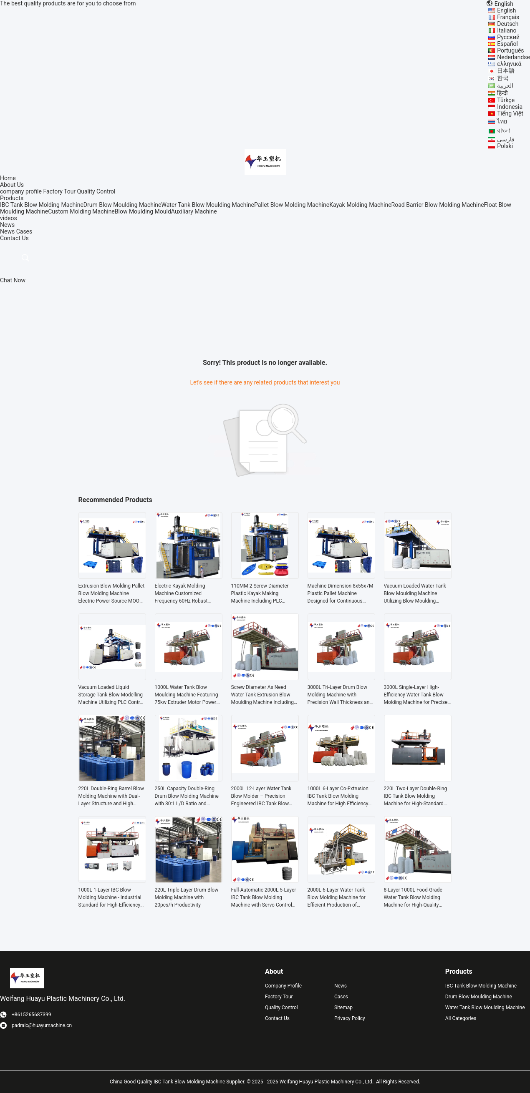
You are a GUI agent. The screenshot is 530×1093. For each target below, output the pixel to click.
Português (510, 50)
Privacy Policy (349, 1018)
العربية (505, 85)
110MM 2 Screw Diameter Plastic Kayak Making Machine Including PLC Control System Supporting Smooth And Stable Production (261, 594)
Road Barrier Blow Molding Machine (437, 204)
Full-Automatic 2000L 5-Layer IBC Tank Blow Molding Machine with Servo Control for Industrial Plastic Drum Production (263, 898)
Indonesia (509, 106)
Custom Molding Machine (81, 211)
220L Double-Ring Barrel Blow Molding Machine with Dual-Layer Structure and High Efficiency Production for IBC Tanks (111, 796)
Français (508, 17)
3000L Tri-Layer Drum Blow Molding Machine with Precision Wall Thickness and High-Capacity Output (340, 695)
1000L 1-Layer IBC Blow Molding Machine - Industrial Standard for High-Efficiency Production (109, 898)
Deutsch (507, 23)
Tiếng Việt (510, 113)
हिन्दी (502, 93)
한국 (503, 78)
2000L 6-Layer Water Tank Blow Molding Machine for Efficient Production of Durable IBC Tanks (337, 898)
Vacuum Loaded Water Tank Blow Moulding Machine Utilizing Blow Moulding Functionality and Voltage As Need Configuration (415, 594)
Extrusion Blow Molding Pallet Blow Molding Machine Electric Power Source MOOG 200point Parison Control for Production (111, 594)
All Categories (460, 1018)
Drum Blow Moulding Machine (122, 204)
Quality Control (96, 191)
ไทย (502, 121)
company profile (21, 191)
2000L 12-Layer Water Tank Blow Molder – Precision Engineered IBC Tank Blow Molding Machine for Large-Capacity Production (261, 796)
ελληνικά (509, 63)
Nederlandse (513, 57)
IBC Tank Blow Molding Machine (41, 204)
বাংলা (503, 130)
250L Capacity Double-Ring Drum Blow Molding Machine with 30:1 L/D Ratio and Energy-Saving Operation (187, 796)
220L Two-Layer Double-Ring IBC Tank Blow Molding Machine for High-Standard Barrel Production (415, 796)
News (7, 231)
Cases (24, 231)
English (506, 10)
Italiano (506, 30)
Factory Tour (59, 191)
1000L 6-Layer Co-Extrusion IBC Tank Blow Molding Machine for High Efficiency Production (338, 796)
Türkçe (506, 100)
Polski (505, 146)
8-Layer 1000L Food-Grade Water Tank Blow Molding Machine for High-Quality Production (413, 898)
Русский (508, 37)
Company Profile (283, 986)
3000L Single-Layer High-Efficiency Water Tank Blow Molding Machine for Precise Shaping (416, 695)
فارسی (506, 139)
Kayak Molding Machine (360, 204)
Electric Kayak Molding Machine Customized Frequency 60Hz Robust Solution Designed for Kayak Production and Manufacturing (186, 594)
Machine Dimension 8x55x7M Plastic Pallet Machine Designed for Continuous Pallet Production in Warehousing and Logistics (341, 594)
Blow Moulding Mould (143, 211)
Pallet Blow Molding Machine (291, 204)
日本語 (506, 70)
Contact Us (277, 1018)
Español (507, 43)
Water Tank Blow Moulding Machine (208, 204)
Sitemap (343, 1007)
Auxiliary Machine (194, 211)
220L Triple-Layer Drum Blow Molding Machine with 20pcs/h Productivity (187, 897)
